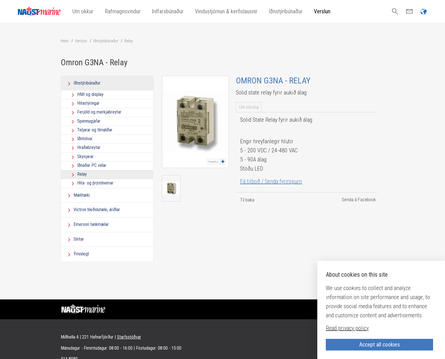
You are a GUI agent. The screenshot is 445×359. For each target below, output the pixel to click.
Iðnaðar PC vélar (91, 165)
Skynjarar (85, 156)
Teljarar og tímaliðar (94, 130)
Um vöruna (249, 107)
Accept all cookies (379, 344)
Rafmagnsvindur (122, 11)
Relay (128, 41)
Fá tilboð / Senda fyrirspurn (271, 181)
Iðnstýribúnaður (286, 11)
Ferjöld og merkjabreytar (99, 112)
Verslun (322, 11)
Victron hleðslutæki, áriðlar (97, 209)
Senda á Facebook (359, 199)
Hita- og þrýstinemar (95, 183)
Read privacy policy (347, 328)
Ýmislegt (81, 254)
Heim (65, 41)
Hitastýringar (88, 103)
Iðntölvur (85, 138)
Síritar (79, 239)
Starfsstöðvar (129, 337)
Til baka (247, 200)
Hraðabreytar (88, 147)
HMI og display (90, 94)
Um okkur (82, 11)
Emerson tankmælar (91, 224)
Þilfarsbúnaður (168, 11)
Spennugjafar (88, 121)
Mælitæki (82, 195)
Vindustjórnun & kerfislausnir (226, 11)
